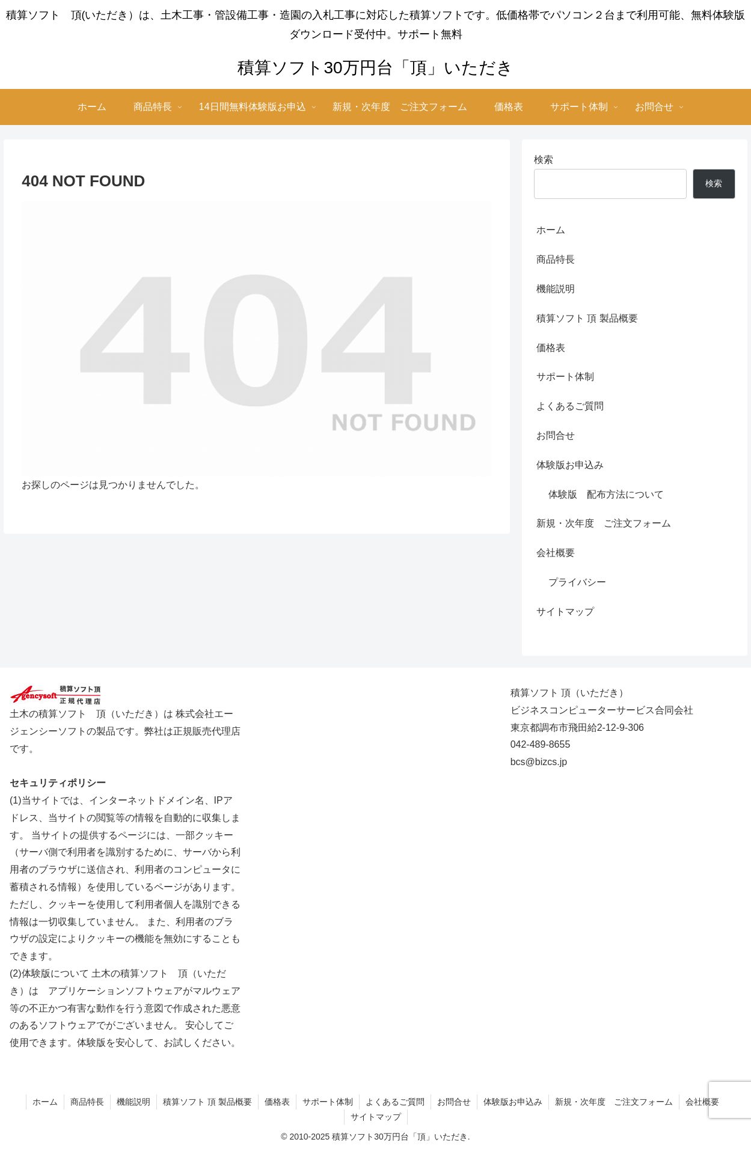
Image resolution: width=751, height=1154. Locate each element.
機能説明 (555, 289)
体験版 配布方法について (606, 494)
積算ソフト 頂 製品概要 (587, 318)
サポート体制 (565, 376)
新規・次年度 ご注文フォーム (603, 523)
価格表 (550, 348)
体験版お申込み (570, 465)
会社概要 (555, 553)
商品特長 (555, 259)
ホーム (550, 230)
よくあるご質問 (570, 406)
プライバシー (577, 582)
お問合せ (555, 435)
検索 (543, 159)
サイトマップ (565, 611)
